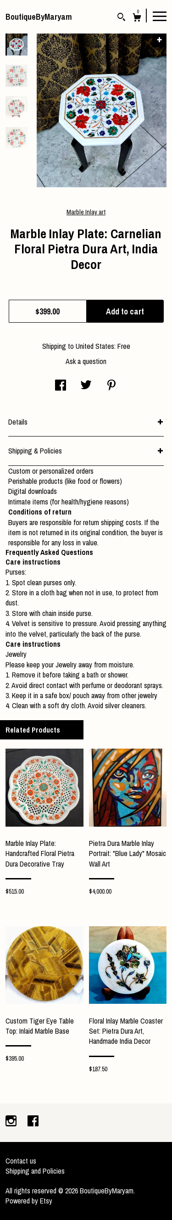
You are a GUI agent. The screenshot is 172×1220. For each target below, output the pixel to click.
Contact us (21, 1161)
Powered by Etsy (29, 1201)
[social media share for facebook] (60, 386)
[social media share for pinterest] (111, 386)
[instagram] (12, 1122)
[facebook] (33, 1122)
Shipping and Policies (35, 1171)
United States (95, 346)
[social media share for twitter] (86, 386)
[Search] (121, 18)
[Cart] (137, 18)
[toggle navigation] (159, 15)
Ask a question (86, 361)
